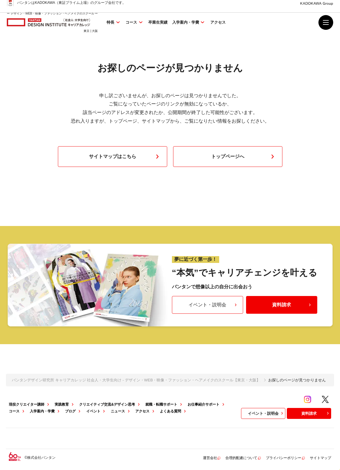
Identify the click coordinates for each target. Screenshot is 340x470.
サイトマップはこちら (125, 156)
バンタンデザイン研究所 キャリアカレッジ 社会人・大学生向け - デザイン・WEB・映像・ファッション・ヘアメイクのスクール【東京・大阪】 (136, 380)
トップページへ (244, 156)
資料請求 (292, 304)
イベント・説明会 (213, 304)
